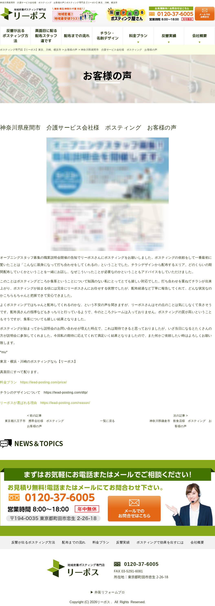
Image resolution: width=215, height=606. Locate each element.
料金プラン (138, 35)
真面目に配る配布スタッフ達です (46, 35)
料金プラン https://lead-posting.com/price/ (33, 382)
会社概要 (199, 35)
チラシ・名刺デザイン (107, 36)
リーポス (103, 602)
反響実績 (169, 35)
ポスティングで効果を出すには (160, 542)
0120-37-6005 (141, 564)
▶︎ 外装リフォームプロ (107, 592)
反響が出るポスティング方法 (15, 35)
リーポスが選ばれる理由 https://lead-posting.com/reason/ (45, 403)
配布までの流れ (77, 35)
